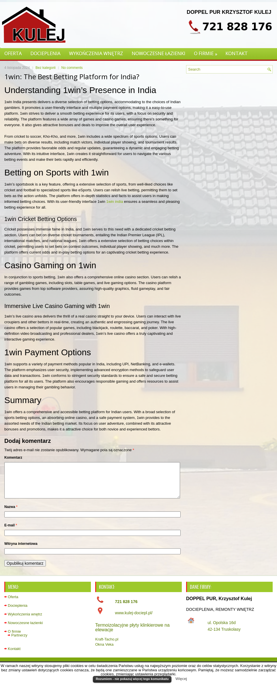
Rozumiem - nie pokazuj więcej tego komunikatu (132, 679)
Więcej (181, 679)
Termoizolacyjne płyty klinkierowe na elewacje (132, 634)
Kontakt (236, 53)
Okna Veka (104, 651)
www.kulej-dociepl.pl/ (134, 619)
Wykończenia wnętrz (96, 53)
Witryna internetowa (21, 551)
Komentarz (13, 458)
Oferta (13, 53)
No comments (72, 68)
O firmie (207, 52)
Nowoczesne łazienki (158, 53)
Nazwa (10, 514)
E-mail (10, 532)
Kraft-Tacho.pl (106, 646)
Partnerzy (19, 642)
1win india (114, 201)
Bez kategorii (45, 68)
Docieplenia (45, 53)
